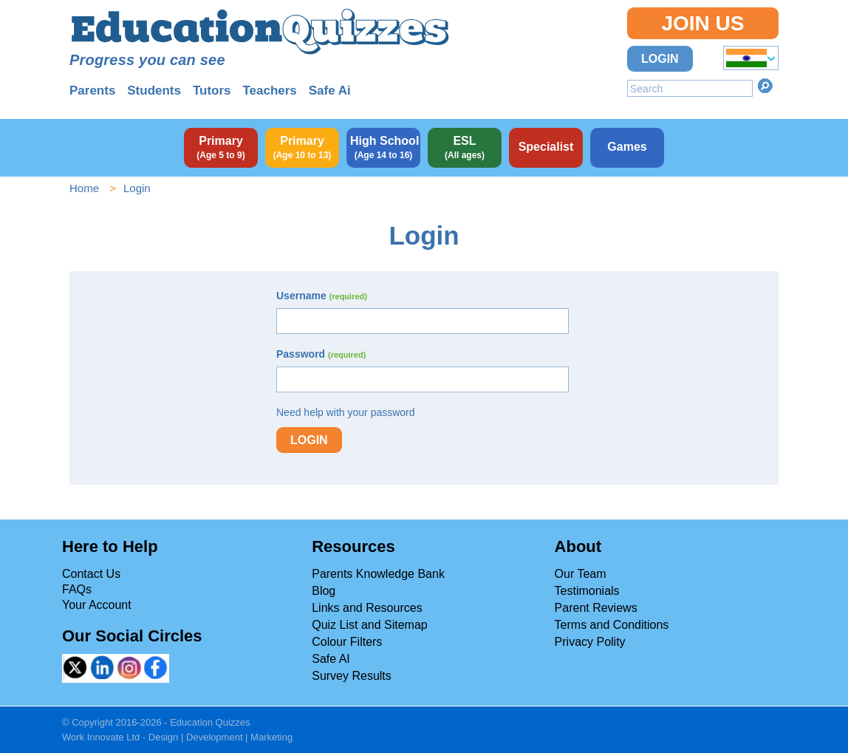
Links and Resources (367, 608)
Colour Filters (347, 642)
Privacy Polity (590, 642)
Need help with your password (345, 412)
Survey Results (351, 675)
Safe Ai (330, 91)
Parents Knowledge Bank (378, 574)
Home (84, 188)
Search (765, 85)
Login (660, 58)
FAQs (77, 589)
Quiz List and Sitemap (370, 625)
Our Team (580, 574)
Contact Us (91, 574)
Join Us (702, 23)
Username (321, 295)
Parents (92, 91)
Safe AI (331, 659)
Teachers (269, 91)
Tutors (212, 91)
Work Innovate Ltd (101, 737)
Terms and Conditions (612, 625)
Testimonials (587, 591)
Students (154, 91)
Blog (323, 591)
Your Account (96, 605)
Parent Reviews (596, 608)
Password (321, 354)
